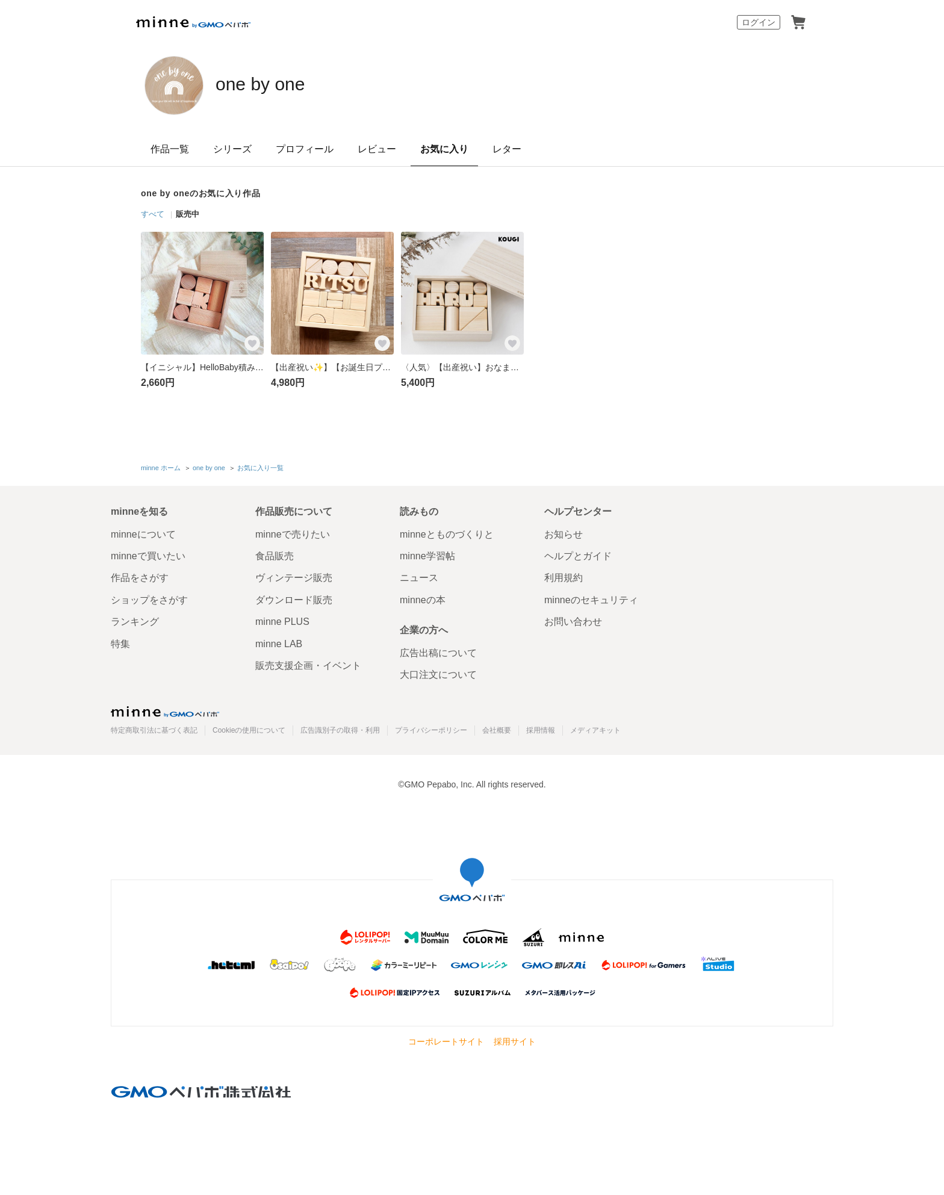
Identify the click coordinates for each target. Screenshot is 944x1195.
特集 (120, 642)
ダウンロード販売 (293, 598)
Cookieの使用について (249, 728)
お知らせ (563, 532)
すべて (152, 214)
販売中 (187, 214)
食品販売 (274, 555)
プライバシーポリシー (431, 728)
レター (506, 149)
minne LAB (278, 642)
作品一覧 (170, 149)
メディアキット (595, 728)
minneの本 (423, 598)
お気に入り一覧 (260, 467)
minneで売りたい (292, 532)
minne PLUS (282, 620)
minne (165, 709)
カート (798, 22)
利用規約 (563, 576)
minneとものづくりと (447, 532)
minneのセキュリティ (591, 598)
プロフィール (305, 149)
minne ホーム (161, 467)
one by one (275, 84)
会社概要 (496, 728)
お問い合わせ (573, 620)
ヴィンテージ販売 (293, 576)
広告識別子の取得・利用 (340, 728)
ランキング (135, 620)
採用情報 (540, 728)
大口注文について (438, 673)
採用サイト (515, 1040)
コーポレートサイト (446, 1040)
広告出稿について (438, 652)
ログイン (758, 22)
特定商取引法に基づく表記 (154, 728)
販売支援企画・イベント (308, 664)
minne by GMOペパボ (193, 22)
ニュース (419, 576)
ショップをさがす (149, 598)
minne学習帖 (427, 555)
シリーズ (232, 149)
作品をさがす (140, 576)
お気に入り (444, 149)
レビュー (377, 149)
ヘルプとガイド (578, 555)
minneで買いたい (148, 555)
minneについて (143, 532)
